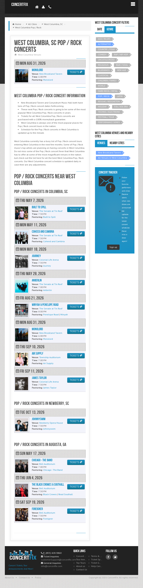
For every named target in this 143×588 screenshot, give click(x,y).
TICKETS (76, 72)
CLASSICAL (103, 75)
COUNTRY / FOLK (106, 49)
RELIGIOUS (103, 64)
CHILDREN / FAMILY (107, 80)
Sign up (113, 247)
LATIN (120, 96)
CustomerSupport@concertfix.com (58, 559)
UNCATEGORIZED (106, 59)
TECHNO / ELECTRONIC (109, 111)
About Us (9, 577)
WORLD (101, 85)
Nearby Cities (117, 143)
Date (99, 29)
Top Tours (81, 562)
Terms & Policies (96, 556)
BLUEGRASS (104, 70)
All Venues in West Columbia (112, 157)
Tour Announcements (81, 559)
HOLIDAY (102, 106)
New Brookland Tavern (109, 152)
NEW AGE (121, 70)
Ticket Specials (96, 559)
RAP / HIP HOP (121, 54)
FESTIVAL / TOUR (106, 117)
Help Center (96, 566)
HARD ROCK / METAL (108, 91)
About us (80, 566)
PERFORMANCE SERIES (109, 122)
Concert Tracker (81, 556)
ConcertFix (19, 4)
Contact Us (81, 569)
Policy (38, 577)
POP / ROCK (103, 96)
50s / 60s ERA (121, 106)
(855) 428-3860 (53, 553)
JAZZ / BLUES (104, 38)
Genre (110, 29)
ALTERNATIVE (104, 44)
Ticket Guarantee (96, 562)
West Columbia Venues (29, 54)
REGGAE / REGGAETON (109, 101)
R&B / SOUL (122, 64)
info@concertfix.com (51, 566)
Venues (101, 143)
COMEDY (102, 54)
